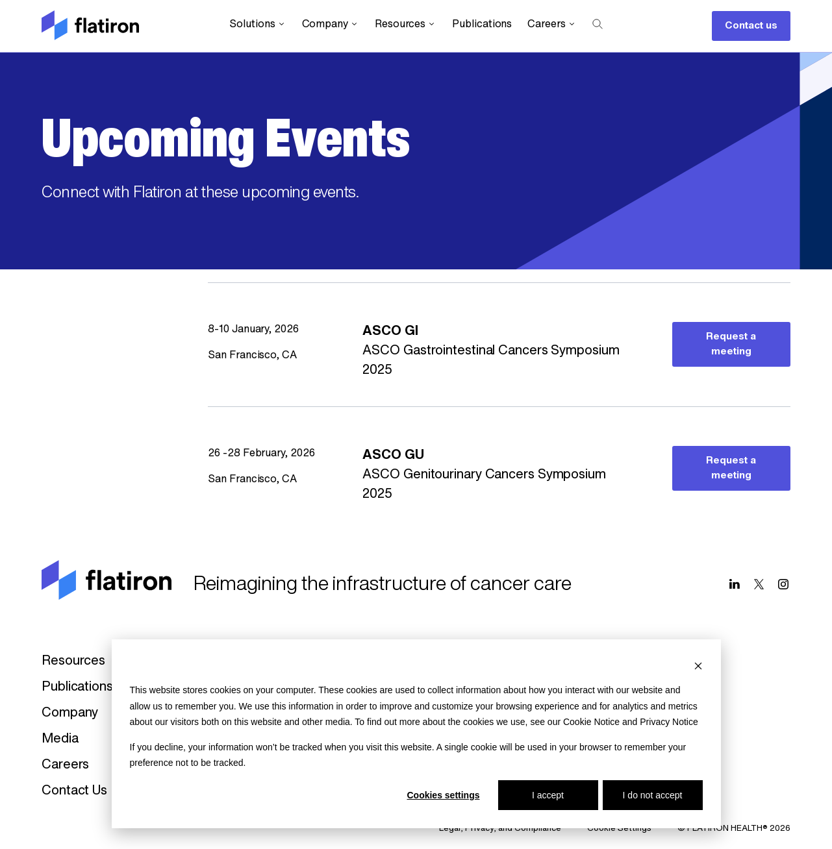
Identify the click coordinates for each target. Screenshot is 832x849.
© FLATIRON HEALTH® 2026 (733, 828)
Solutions (257, 24)
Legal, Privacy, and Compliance (500, 828)
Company (330, 24)
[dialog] (416, 733)
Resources (405, 24)
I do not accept (653, 795)
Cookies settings (443, 795)
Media (60, 739)
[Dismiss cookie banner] (698, 666)
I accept (548, 795)
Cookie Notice (591, 722)
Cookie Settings (619, 828)
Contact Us (74, 791)
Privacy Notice (669, 722)
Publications (482, 24)
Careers (551, 24)
